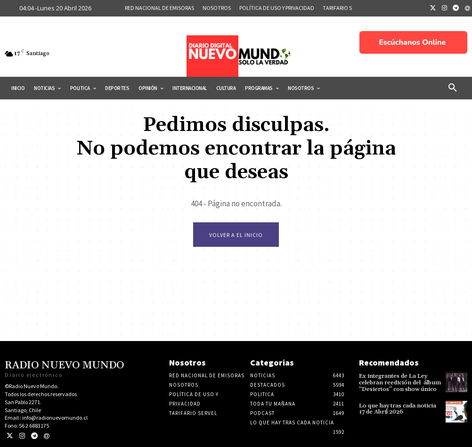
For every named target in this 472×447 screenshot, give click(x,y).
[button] (452, 88)
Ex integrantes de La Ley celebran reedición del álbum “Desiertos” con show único (399, 382)
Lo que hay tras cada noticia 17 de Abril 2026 (399, 407)
